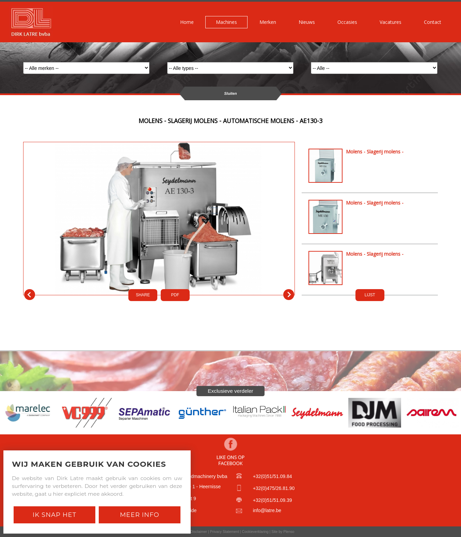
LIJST (370, 295)
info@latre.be (267, 510)
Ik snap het (54, 515)
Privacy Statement (224, 531)
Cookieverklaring (255, 531)
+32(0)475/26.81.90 (274, 488)
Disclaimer (198, 531)
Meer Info (139, 515)
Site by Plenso (282, 531)
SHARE (143, 295)
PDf (175, 295)
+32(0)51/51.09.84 (272, 476)
